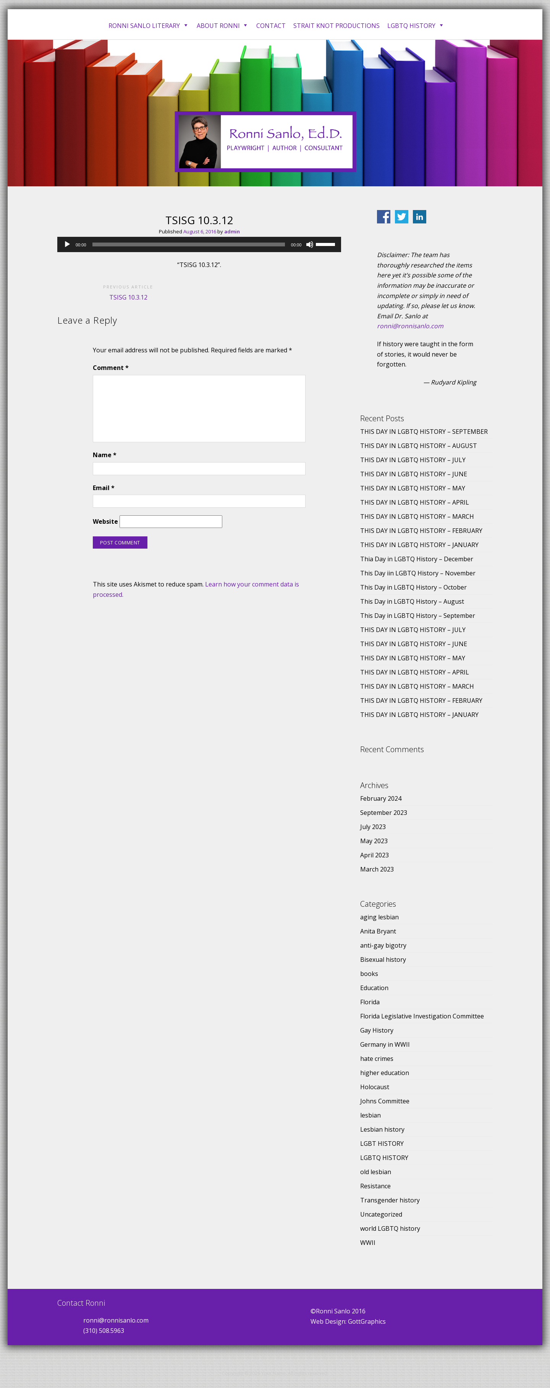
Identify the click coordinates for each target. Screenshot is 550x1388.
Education (374, 988)
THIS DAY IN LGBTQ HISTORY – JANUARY (419, 545)
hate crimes (376, 1058)
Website (105, 521)
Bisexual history (383, 959)
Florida (370, 1002)
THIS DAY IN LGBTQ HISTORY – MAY (412, 488)
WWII (367, 1242)
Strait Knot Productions (336, 25)
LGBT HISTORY (382, 1143)
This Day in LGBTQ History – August (412, 601)
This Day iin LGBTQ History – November (418, 573)
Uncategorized (381, 1214)
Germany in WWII (385, 1044)
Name (104, 455)
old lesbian (375, 1172)
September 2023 (383, 812)
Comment (111, 367)
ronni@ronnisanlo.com (410, 326)
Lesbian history (382, 1129)
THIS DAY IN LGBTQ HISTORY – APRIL (414, 502)
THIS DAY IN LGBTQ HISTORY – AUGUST (418, 445)
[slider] (188, 244)
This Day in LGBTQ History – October (413, 587)
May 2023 (374, 841)
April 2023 (374, 855)
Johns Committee (384, 1101)
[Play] (67, 244)
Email (104, 488)
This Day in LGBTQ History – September (417, 615)
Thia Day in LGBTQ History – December (416, 559)
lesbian (370, 1115)
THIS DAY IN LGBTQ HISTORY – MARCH (417, 516)
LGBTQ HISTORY (384, 1157)
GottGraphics (367, 1321)
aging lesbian (379, 917)
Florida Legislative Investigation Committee (422, 1016)
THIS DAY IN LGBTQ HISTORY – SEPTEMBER (424, 431)
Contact (271, 25)
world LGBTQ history (390, 1228)
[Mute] (310, 244)
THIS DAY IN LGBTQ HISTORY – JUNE (413, 474)
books (369, 973)
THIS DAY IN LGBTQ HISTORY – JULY (413, 460)
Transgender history (390, 1200)
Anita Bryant (378, 931)
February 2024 (380, 798)
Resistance (375, 1186)
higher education (384, 1073)
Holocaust (374, 1087)
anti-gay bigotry (383, 945)
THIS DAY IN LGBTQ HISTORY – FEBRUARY (421, 530)
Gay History (376, 1030)
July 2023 (373, 827)
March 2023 (377, 869)
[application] (199, 244)
